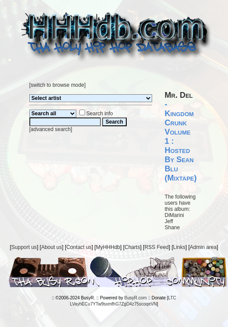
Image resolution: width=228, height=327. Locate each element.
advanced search (51, 129)
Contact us (78, 247)
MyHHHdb (108, 247)
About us (51, 247)
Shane (172, 227)
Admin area (203, 247)
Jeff (169, 221)
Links (179, 247)
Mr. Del (179, 95)
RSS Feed (156, 247)
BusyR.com (136, 297)
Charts (132, 247)
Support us (24, 247)
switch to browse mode (57, 85)
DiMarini (174, 215)
